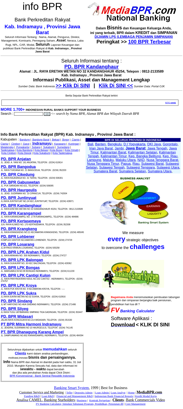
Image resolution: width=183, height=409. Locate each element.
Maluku (108, 160)
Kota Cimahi (71, 150)
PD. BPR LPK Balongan (22, 260)
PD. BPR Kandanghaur (91, 66)
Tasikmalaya (7, 150)
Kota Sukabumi (41, 153)
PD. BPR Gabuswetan (20, 182)
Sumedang (63, 147)
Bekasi (55, 139)
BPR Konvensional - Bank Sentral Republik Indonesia (42, 375)
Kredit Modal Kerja (146, 396)
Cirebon (15, 143)
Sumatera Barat (105, 171)
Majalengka (7, 147)
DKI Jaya (154, 144)
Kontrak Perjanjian (99, 400)
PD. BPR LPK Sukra (18, 293)
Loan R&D (48, 396)
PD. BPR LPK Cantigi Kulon (25, 275)
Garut (25, 143)
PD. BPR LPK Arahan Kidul (25, 252)
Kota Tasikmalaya (62, 153)
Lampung (94, 160)
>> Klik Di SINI (73, 85)
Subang (36, 147)
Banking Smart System (71, 388)
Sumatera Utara (159, 171)
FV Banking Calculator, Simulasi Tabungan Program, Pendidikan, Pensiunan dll (79, 403)
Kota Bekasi (41, 150)
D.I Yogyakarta (134, 144)
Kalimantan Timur (114, 156)
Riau (135, 163)
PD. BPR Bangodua (18, 167)
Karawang (60, 143)
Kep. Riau (170, 156)
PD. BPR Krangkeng (19, 229)
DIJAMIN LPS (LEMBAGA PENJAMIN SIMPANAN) (134, 37)
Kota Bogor (56, 150)
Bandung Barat (40, 139)
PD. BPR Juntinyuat (18, 198)
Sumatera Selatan (132, 171)
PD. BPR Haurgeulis (19, 190)
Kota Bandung (25, 150)
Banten (100, 144)
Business (82, 400)
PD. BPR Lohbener (17, 236)
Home (131, 392)
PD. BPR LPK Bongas (20, 268)
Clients (20, 353)
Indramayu (41, 143)
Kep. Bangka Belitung (144, 156)
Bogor (65, 139)
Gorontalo (170, 144)
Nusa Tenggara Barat (162, 160)
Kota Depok (24, 153)
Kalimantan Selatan (142, 152)
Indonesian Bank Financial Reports (114, 396)
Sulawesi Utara (168, 167)
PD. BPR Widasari (17, 316)
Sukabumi (49, 147)
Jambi (119, 148)
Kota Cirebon (8, 153)
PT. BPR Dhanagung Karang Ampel (32, 332)
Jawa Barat (135, 148)
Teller (69, 392)
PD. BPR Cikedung (17, 174)
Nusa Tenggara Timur (103, 163)
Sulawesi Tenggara (140, 167)
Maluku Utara (126, 160)
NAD (141, 160)
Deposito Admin (84, 392)
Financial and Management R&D (75, 396)
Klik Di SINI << (116, 85)
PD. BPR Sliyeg (14, 309)
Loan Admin (102, 392)
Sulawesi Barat (152, 163)
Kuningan (73, 143)
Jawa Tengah (157, 148)
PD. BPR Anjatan (16, 159)
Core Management (135, 403)
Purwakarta (22, 147)
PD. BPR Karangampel (21, 213)
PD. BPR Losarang (17, 244)
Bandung (25, 139)
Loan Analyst (118, 392)
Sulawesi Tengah (112, 167)
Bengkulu (115, 144)
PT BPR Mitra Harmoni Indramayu (31, 324)
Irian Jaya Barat (101, 148)
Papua (125, 163)
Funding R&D (32, 396)
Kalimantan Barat (113, 152)
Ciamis (75, 139)
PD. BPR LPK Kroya (19, 285)
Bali (90, 144)
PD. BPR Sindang (16, 301)
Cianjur (5, 143)
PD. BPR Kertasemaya (21, 221)
